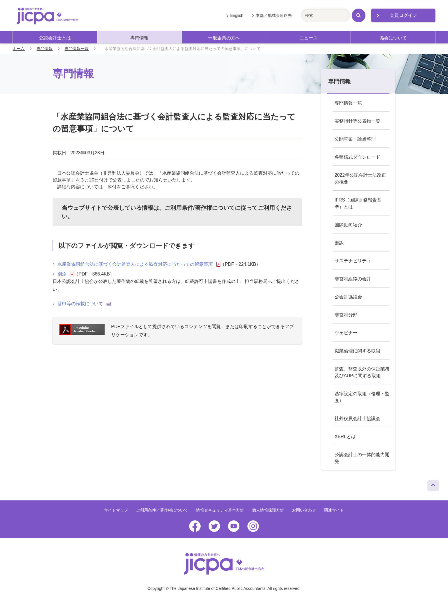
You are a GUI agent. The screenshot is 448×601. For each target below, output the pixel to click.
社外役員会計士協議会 (357, 418)
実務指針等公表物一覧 (357, 121)
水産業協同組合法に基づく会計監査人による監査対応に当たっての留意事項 (138, 264)
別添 (65, 274)
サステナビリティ (353, 260)
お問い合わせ (304, 510)
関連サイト (334, 510)
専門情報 (139, 37)
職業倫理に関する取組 (357, 350)
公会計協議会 (348, 296)
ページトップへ (433, 484)
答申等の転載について (84, 303)
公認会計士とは (55, 37)
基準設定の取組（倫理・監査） (362, 397)
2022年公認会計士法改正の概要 (360, 178)
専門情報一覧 (77, 48)
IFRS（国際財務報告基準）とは (358, 203)
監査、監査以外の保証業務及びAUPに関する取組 (362, 372)
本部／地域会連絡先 (274, 15)
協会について (393, 37)
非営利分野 (346, 314)
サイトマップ (116, 510)
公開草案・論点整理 (355, 139)
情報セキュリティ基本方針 (220, 510)
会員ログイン (403, 15)
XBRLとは (345, 436)
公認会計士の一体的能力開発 (362, 458)
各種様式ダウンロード (357, 157)
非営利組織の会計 (353, 278)
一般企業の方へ (224, 37)
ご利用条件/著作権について (200, 208)
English (236, 15)
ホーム (19, 48)
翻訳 (339, 242)
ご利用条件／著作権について (162, 510)
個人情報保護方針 (268, 510)
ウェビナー (346, 332)
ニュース (308, 37)
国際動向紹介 (348, 224)
